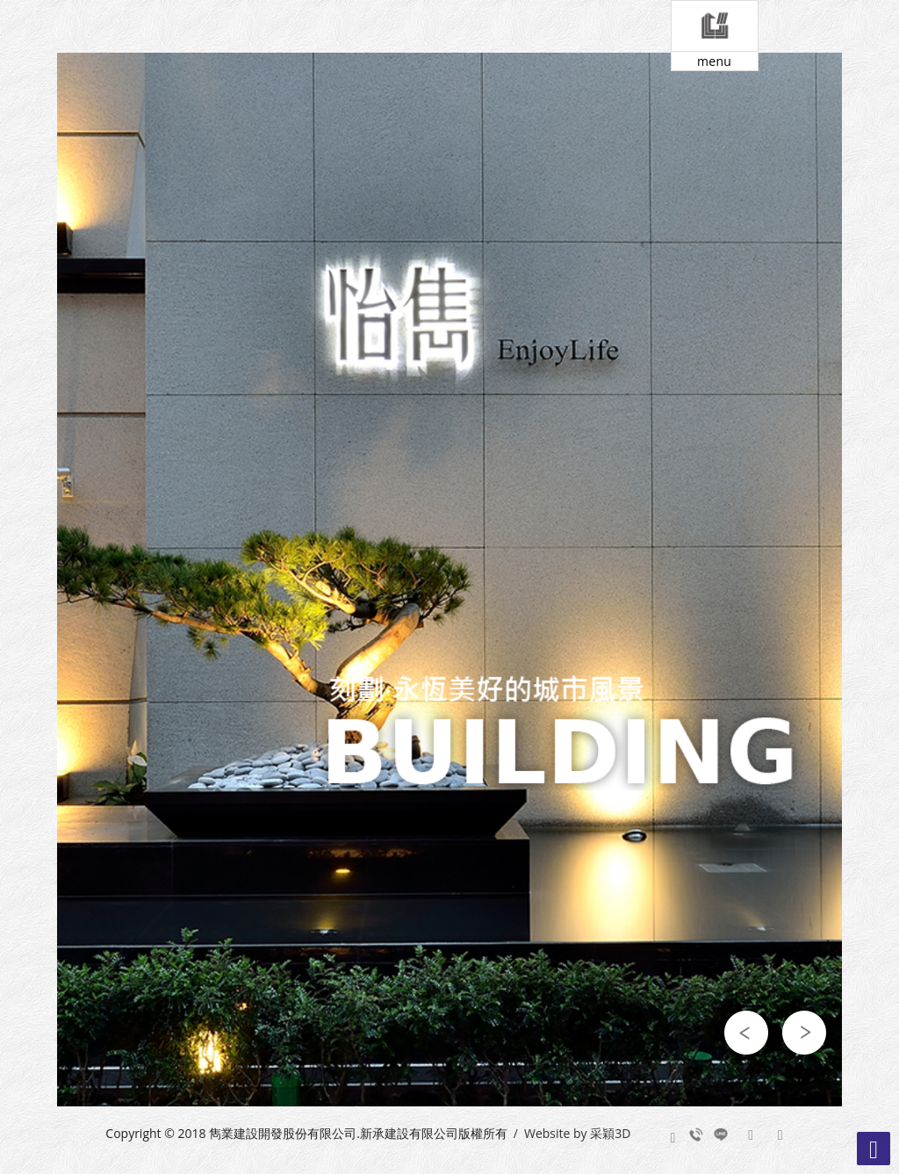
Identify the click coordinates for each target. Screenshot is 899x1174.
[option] (449, 579)
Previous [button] (746, 1033)
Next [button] (804, 1033)
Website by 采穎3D (577, 1133)
